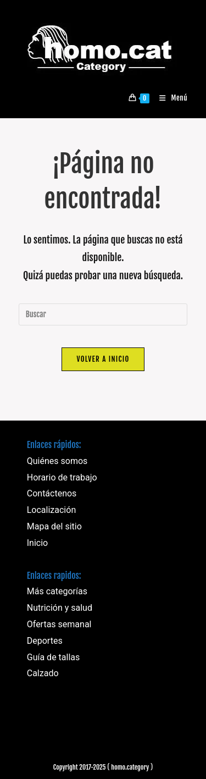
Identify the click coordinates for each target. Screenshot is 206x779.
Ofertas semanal (59, 624)
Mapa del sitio (54, 526)
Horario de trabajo (62, 477)
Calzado (43, 673)
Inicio (37, 543)
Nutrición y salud (59, 608)
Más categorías (57, 591)
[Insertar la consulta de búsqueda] (103, 314)
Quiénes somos (57, 461)
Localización (51, 510)
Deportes (45, 641)
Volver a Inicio (102, 359)
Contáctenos (52, 493)
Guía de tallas (53, 657)
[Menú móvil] (169, 97)
